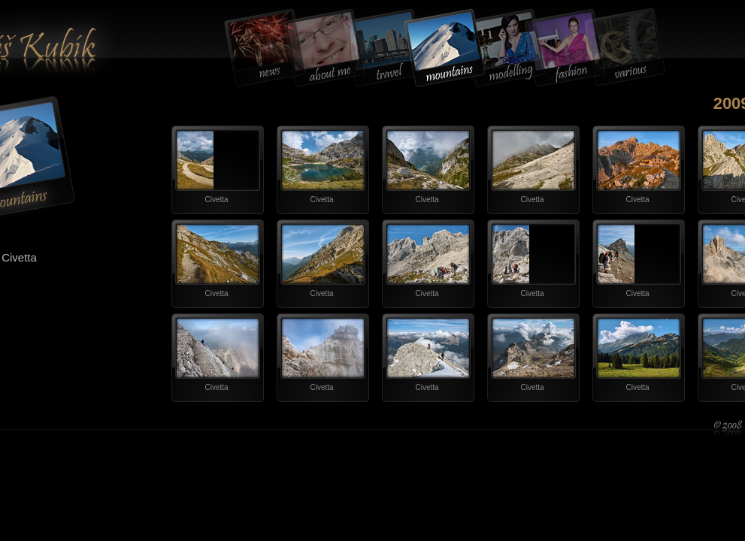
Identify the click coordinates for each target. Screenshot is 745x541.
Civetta (216, 199)
